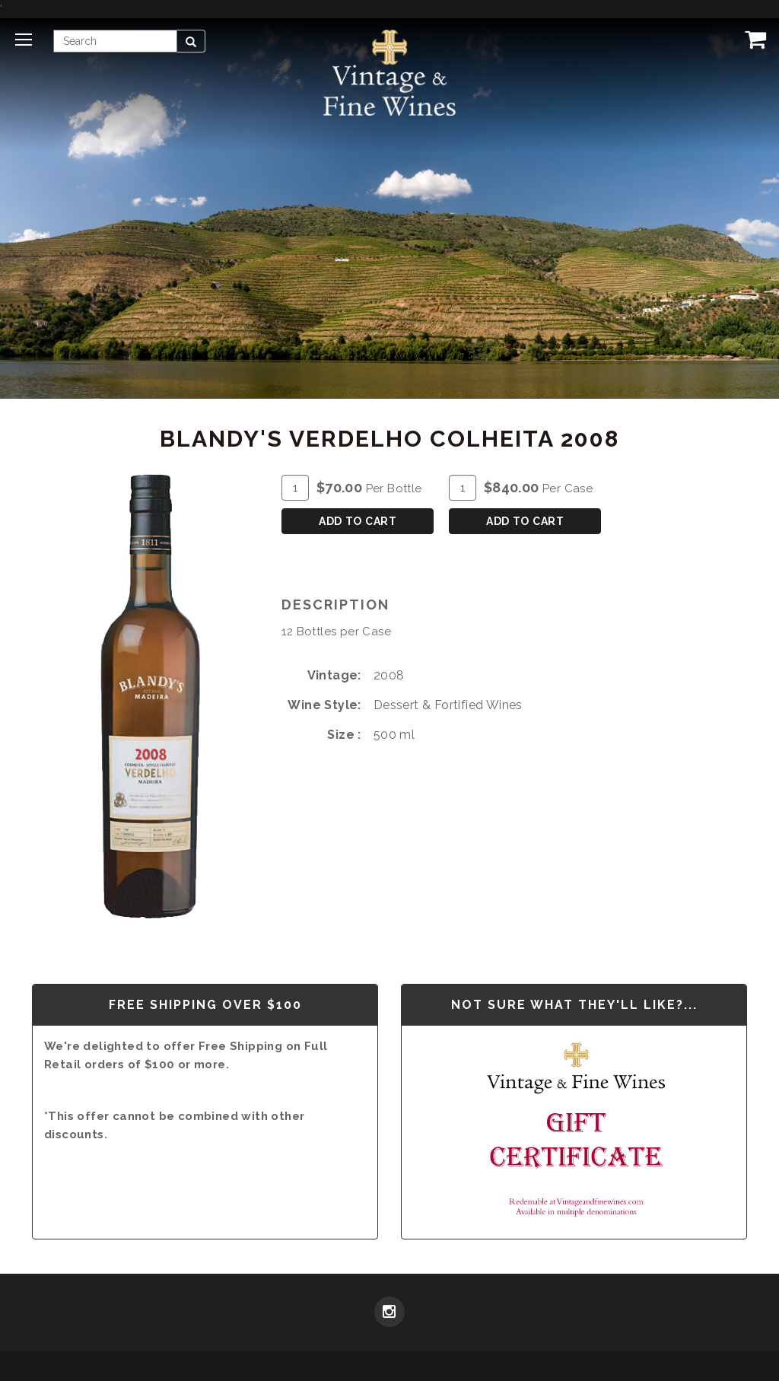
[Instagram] (389, 1313)
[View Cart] (752, 38)
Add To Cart (358, 521)
